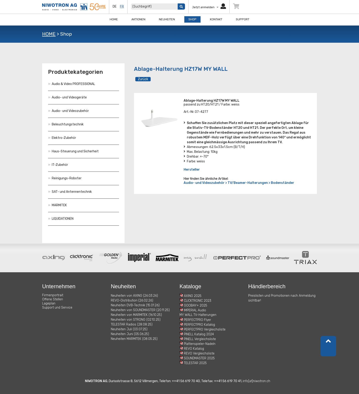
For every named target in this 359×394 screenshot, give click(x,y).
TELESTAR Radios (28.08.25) (131, 324)
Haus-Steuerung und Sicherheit (73, 151)
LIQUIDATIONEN (60, 219)
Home (114, 19)
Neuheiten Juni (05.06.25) (130, 334)
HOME (49, 34)
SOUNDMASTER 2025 (199, 358)
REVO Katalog (194, 349)
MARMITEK (57, 205)
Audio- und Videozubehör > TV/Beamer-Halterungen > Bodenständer (239, 183)
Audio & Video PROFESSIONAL (71, 84)
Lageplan (48, 303)
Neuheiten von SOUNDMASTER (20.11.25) (140, 310)
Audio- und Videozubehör (68, 111)
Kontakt (216, 19)
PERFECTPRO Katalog (199, 325)
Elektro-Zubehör (62, 138)
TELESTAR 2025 (195, 363)
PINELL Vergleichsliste (200, 339)
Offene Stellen (52, 299)
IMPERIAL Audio (195, 310)
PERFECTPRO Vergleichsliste (205, 329)
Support (242, 19)
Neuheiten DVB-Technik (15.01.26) (135, 305)
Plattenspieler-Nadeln (199, 344)
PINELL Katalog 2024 (199, 334)
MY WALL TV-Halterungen (198, 315)
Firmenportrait (52, 295)
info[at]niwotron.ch (256, 381)
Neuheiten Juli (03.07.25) (129, 329)
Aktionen (138, 19)
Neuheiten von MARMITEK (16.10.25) (136, 315)
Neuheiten (167, 19)
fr (122, 6)
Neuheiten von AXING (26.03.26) (134, 296)
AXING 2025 (192, 296)
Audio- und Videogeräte (67, 97)
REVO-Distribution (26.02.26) (132, 300)
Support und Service (57, 307)
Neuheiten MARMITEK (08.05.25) (134, 339)
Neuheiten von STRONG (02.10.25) (135, 320)
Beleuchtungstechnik (66, 124)
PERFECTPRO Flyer (197, 320)
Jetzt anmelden (209, 7)
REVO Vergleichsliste (199, 353)
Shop (192, 19)
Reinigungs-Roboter (65, 178)
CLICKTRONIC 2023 (197, 301)
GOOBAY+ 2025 (195, 305)
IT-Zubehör (58, 165)
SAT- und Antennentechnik (70, 192)
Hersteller (192, 170)
